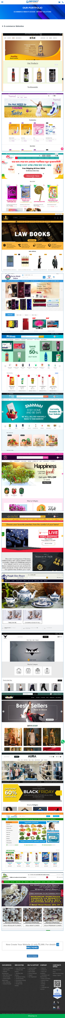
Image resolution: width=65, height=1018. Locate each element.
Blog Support (32, 969)
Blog (13, 1013)
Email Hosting (6, 976)
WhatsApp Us (32, 1016)
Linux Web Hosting (20, 968)
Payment (17, 1013)
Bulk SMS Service (7, 975)
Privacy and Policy (45, 978)
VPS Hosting (19, 982)
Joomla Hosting (19, 978)
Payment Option (32, 968)
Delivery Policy (44, 980)
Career (43, 985)
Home (3, 1013)
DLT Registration (33, 976)
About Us (43, 968)
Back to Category (32, 956)
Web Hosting (6, 969)
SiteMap (23, 1013)
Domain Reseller (7, 983)
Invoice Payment (33, 973)
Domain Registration (8, 968)
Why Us (43, 982)
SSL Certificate (6, 982)
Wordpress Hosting (20, 976)
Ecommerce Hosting (21, 980)
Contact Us (44, 969)
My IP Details (32, 971)
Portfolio (43, 983)
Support (30, 975)
